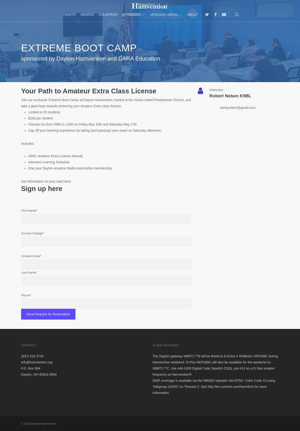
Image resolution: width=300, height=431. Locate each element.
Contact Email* (106, 262)
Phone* (106, 301)
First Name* (106, 216)
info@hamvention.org (36, 362)
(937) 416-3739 (32, 356)
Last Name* (106, 278)
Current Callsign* (106, 239)
